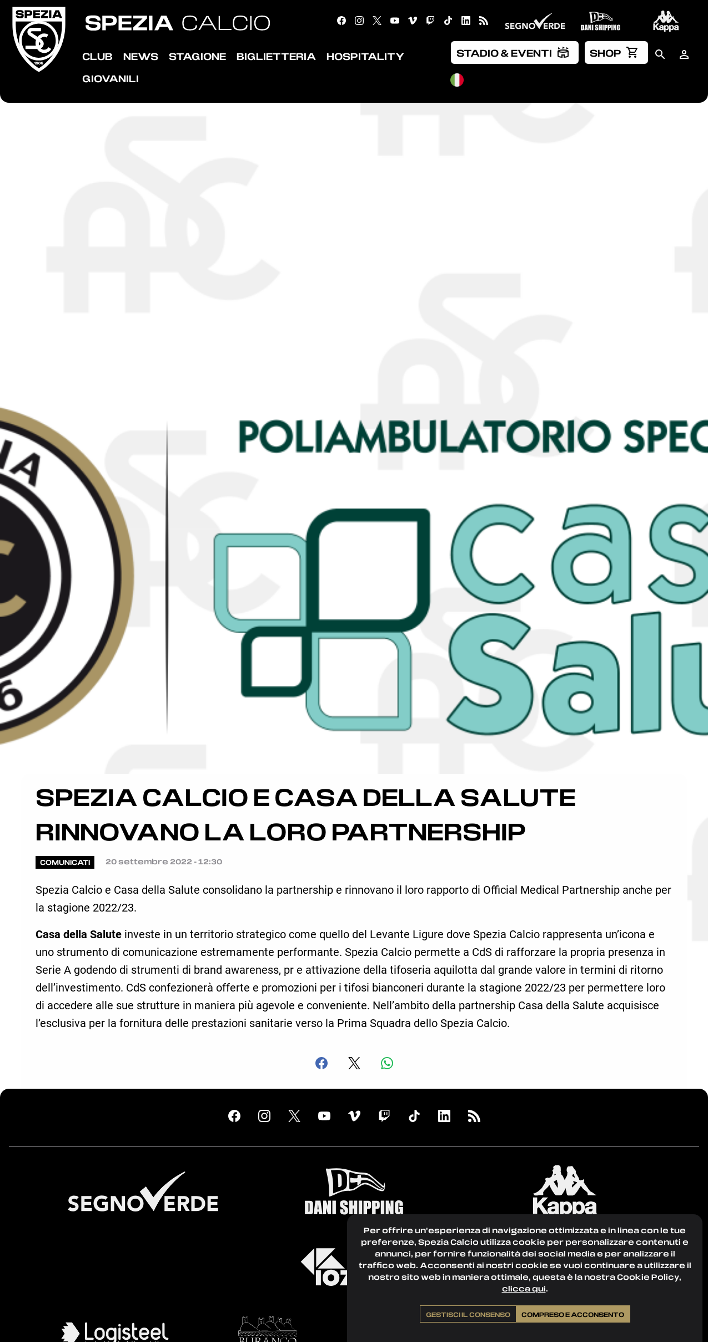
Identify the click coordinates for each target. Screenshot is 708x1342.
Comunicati (65, 862)
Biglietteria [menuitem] (276, 56)
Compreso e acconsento (572, 1314)
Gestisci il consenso (468, 1314)
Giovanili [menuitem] (110, 78)
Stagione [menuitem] (197, 56)
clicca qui (524, 1288)
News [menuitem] (140, 56)
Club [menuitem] (97, 56)
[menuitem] (515, 52)
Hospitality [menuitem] (365, 56)
